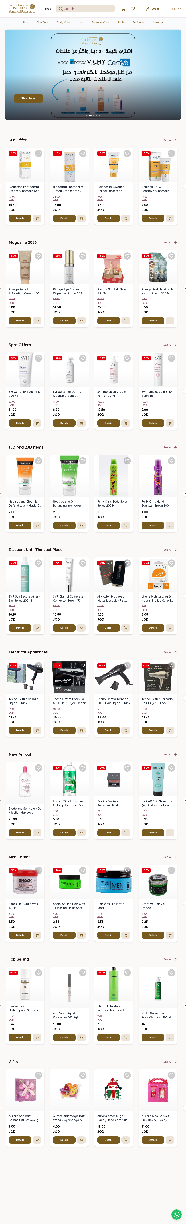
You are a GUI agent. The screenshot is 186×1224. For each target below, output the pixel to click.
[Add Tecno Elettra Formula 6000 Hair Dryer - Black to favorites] (82, 665)
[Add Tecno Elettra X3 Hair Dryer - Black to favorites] (38, 665)
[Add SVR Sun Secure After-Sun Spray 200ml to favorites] (38, 563)
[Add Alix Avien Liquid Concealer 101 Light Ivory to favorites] (82, 972)
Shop (48, 8)
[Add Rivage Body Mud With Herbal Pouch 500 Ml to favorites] (171, 255)
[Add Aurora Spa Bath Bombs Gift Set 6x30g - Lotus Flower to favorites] (38, 1075)
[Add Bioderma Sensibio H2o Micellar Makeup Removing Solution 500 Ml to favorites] (38, 768)
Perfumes (138, 22)
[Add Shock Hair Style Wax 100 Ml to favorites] (38, 870)
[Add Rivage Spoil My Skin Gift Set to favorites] (127, 255)
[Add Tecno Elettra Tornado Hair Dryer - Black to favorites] (171, 665)
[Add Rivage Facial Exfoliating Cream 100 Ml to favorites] (38, 255)
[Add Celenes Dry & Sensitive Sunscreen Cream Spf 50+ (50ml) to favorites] (171, 153)
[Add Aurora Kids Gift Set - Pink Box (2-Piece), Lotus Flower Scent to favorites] (171, 1075)
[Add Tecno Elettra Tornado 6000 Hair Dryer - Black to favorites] (127, 665)
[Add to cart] (37, 218)
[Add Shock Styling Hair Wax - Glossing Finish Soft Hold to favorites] (82, 870)
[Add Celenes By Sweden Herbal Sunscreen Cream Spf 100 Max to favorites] (127, 153)
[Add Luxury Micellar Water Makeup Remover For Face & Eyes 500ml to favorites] (82, 768)
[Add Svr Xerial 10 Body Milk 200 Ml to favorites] (38, 358)
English (175, 9)
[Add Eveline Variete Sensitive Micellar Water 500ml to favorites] (127, 768)
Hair (25, 22)
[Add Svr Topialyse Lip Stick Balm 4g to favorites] (171, 358)
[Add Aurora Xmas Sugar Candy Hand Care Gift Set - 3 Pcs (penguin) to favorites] (127, 1075)
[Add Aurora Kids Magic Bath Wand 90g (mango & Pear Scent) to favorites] (82, 1075)
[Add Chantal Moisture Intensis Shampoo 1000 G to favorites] (127, 972)
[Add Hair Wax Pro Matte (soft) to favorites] (127, 870)
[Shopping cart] (176, 1214)
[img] (25, 165)
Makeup (158, 22)
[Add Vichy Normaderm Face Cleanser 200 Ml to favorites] (171, 972)
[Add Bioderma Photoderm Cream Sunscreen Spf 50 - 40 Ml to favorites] (38, 153)
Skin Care (42, 22)
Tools (121, 22)
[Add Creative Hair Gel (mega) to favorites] (171, 870)
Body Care (63, 22)
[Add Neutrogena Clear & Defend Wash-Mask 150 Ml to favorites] (38, 460)
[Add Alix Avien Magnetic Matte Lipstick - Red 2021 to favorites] (127, 563)
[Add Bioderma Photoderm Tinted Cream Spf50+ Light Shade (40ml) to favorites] (82, 153)
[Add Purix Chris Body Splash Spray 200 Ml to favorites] (127, 460)
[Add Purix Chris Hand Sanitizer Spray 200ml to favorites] (171, 460)
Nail (81, 22)
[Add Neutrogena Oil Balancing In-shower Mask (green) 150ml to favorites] (82, 460)
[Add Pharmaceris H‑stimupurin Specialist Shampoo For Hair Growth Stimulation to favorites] (38, 972)
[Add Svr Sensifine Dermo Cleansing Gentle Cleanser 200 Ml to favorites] (82, 358)
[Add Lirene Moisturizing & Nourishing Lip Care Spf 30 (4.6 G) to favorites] (171, 563)
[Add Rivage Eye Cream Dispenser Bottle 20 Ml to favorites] (82, 255)
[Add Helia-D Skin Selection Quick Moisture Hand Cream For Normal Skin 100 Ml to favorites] (171, 768)
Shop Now (28, 98)
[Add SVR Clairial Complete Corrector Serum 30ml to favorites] (82, 563)
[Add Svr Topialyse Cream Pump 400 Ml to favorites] (127, 358)
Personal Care (100, 22)
